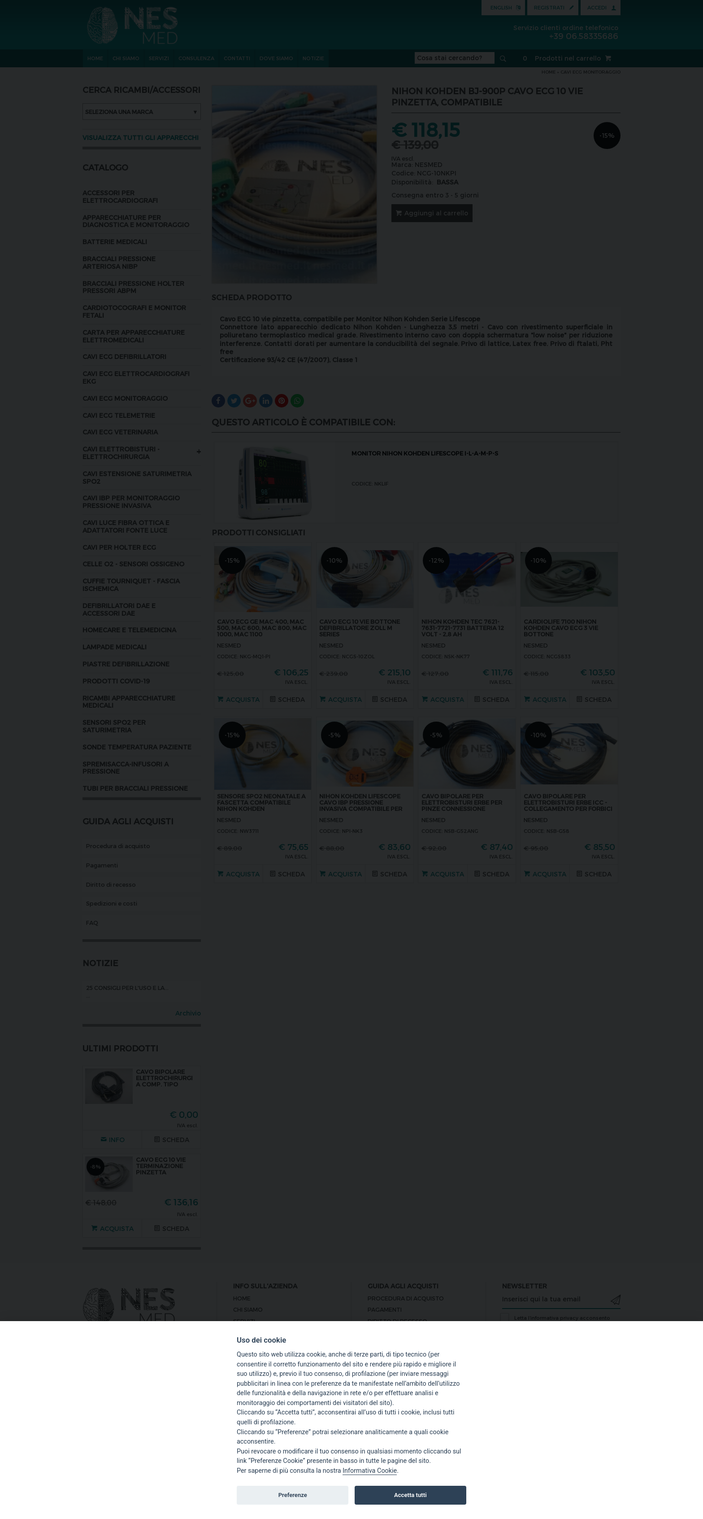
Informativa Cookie (370, 1471)
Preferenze (292, 1495)
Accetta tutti (410, 1495)
